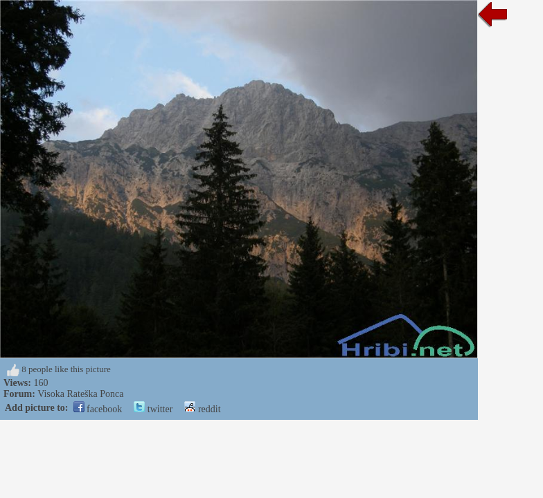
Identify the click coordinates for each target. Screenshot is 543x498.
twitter (153, 409)
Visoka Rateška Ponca (80, 394)
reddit (202, 409)
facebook (98, 409)
